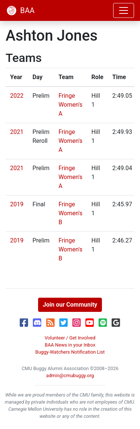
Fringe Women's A (71, 104)
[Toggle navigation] (123, 10)
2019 (17, 204)
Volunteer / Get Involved (69, 338)
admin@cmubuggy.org (70, 375)
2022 (17, 95)
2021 (17, 131)
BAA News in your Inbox (70, 345)
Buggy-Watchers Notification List (70, 352)
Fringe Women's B (71, 213)
